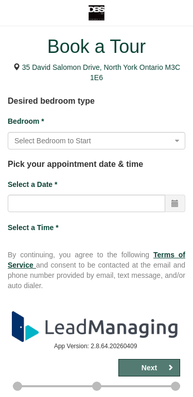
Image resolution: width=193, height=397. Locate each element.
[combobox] (96, 140)
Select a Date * (33, 184)
